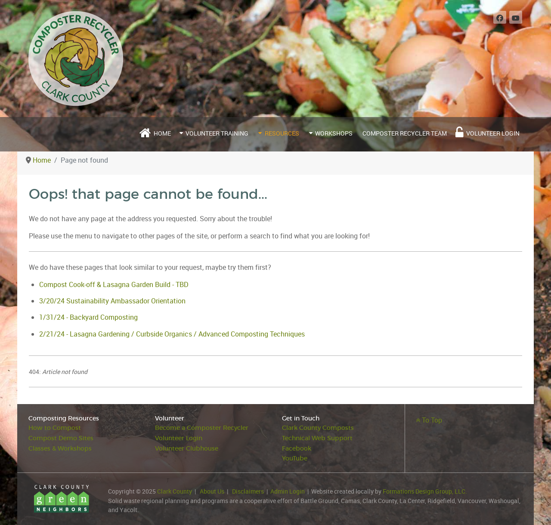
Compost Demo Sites (60, 438)
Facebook (296, 448)
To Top (429, 420)
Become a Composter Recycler (201, 428)
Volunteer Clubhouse (186, 448)
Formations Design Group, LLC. (425, 491)
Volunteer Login (178, 438)
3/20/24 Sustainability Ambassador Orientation (112, 301)
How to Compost (54, 428)
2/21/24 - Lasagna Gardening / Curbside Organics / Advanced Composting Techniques (172, 334)
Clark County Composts (318, 428)
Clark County (174, 491)
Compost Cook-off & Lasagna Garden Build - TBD (114, 284)
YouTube (294, 458)
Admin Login (287, 491)
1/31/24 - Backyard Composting (88, 317)
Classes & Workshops (60, 448)
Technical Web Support (317, 438)
